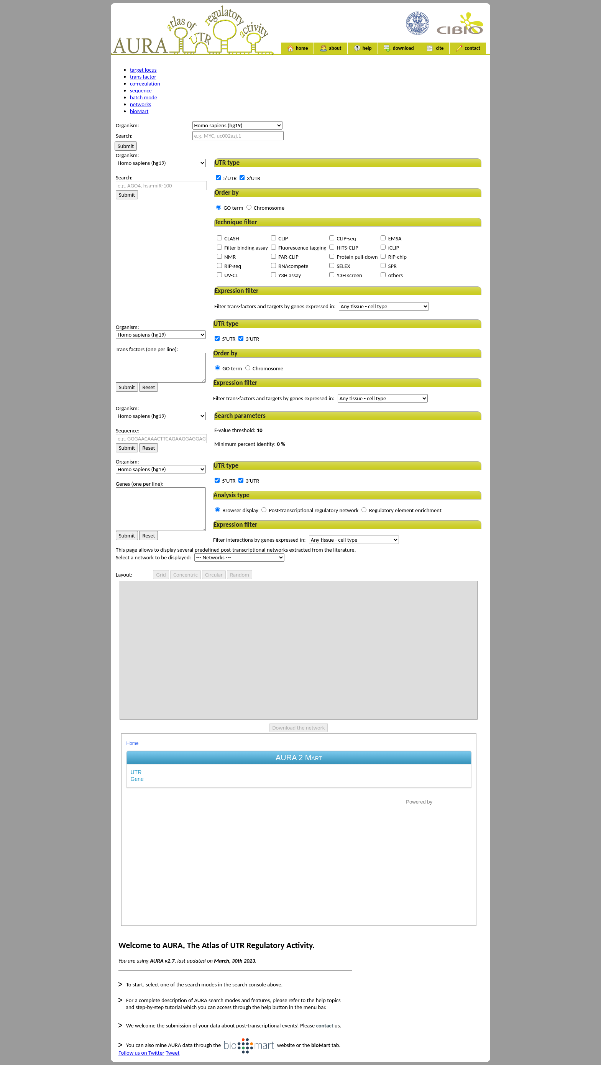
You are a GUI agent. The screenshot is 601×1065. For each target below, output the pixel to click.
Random (239, 574)
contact (467, 48)
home (297, 48)
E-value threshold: (238, 430)
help (362, 48)
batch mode (143, 97)
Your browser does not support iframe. (298, 829)
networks (140, 104)
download (399, 48)
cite (435, 48)
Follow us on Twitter (141, 1052)
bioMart (139, 111)
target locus (143, 69)
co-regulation (145, 83)
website (259, 1045)
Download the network (299, 727)
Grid (161, 574)
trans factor (143, 76)
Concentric (185, 574)
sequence (141, 90)
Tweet (172, 1052)
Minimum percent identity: (249, 443)
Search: (124, 177)
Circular (213, 574)
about (330, 48)
